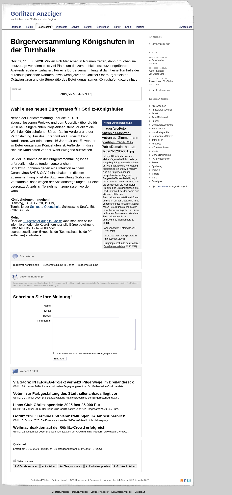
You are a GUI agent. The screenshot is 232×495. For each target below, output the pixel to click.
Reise (155, 163)
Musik (155, 151)
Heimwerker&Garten (162, 136)
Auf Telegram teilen (70, 466)
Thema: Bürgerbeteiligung (117, 122)
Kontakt (64, 480)
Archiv (116, 480)
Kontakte (156, 144)
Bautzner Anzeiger (100, 492)
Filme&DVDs (158, 129)
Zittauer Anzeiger (80, 492)
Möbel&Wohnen (160, 147)
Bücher (155, 121)
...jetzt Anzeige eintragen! (169, 186)
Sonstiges (157, 181)
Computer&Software (162, 125)
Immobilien (157, 140)
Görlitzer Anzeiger (36, 13)
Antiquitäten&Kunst (162, 110)
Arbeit (155, 114)
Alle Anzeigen (159, 106)
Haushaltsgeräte (160, 132)
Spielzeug (157, 166)
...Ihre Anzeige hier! (160, 44)
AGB (72, 480)
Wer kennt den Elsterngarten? (119, 228)
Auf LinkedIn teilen (125, 466)
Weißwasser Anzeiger (121, 492)
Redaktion (36, 480)
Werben (46, 480)
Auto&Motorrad (160, 117)
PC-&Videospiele (161, 159)
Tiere (154, 178)
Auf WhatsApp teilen (98, 466)
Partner (55, 480)
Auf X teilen (48, 466)
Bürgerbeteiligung (88, 264)
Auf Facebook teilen (26, 466)
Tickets (155, 174)
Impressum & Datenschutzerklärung (93, 480)
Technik (156, 170)
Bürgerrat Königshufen (26, 264)
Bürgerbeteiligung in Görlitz (58, 264)
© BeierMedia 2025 (139, 480)
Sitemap (124, 480)
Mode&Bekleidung (161, 155)
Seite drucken (23, 461)
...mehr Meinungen (160, 90)
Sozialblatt (140, 492)
